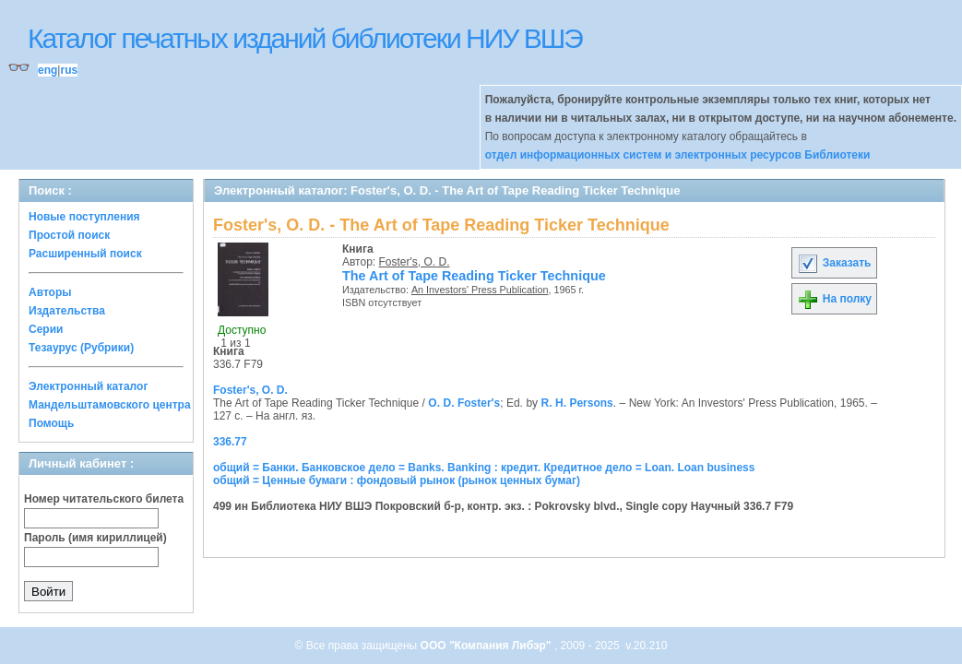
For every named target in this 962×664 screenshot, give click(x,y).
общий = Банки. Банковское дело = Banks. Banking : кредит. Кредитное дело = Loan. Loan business (483, 467)
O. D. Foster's (464, 403)
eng (47, 70)
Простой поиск (69, 235)
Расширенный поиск (85, 253)
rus (68, 70)
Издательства (67, 310)
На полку (834, 298)
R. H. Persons (577, 403)
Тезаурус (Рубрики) (81, 347)
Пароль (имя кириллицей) (95, 537)
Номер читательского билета (104, 498)
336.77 (230, 441)
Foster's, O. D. (414, 261)
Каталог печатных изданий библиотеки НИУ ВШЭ (305, 38)
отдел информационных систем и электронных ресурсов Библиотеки (678, 154)
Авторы (50, 292)
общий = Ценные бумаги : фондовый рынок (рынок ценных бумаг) (396, 480)
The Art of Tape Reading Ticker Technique (474, 275)
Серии (46, 329)
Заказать (834, 262)
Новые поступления (84, 216)
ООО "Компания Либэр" (487, 645)
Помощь (51, 423)
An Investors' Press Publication (480, 289)
